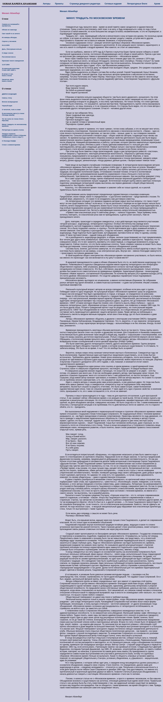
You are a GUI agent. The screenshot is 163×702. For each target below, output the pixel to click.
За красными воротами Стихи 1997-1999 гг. (10, 69)
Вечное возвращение (10, 102)
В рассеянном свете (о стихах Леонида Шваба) (13, 114)
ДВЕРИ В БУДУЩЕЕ (9, 94)
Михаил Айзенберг (11, 13)
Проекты (59, 4)
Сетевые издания (113, 4)
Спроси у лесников (9, 41)
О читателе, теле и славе (11, 109)
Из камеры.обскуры (9, 37)
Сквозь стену (7, 98)
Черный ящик (7, 105)
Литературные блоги (137, 4)
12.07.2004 (6, 64)
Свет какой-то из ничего (11, 33)
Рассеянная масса (9, 57)
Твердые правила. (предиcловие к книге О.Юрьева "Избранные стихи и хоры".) (14, 135)
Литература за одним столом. (13, 130)
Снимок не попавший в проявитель (10, 25)
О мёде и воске (7, 53)
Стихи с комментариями (11, 145)
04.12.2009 (6, 45)
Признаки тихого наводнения (13, 61)
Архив (157, 4)
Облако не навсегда (9, 30)
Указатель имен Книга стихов (8, 80)
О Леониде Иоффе (9, 141)
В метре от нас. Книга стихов (7, 74)
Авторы (46, 4)
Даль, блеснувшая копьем (12, 49)
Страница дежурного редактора (85, 4)
